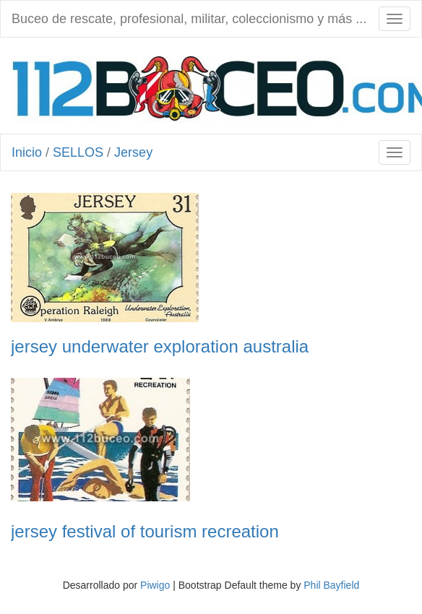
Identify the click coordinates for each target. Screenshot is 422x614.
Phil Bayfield (331, 585)
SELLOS (78, 152)
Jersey (133, 152)
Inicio (27, 152)
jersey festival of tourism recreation (145, 531)
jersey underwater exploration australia (160, 346)
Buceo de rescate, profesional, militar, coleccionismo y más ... (189, 19)
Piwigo (155, 585)
